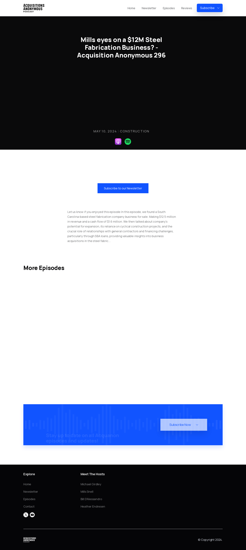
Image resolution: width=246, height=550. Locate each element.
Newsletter (149, 8)
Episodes (169, 8)
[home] (33, 8)
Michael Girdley (91, 484)
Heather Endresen (93, 506)
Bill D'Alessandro (91, 499)
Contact (28, 506)
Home (131, 8)
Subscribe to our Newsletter (123, 188)
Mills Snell (87, 491)
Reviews (186, 8)
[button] (210, 8)
